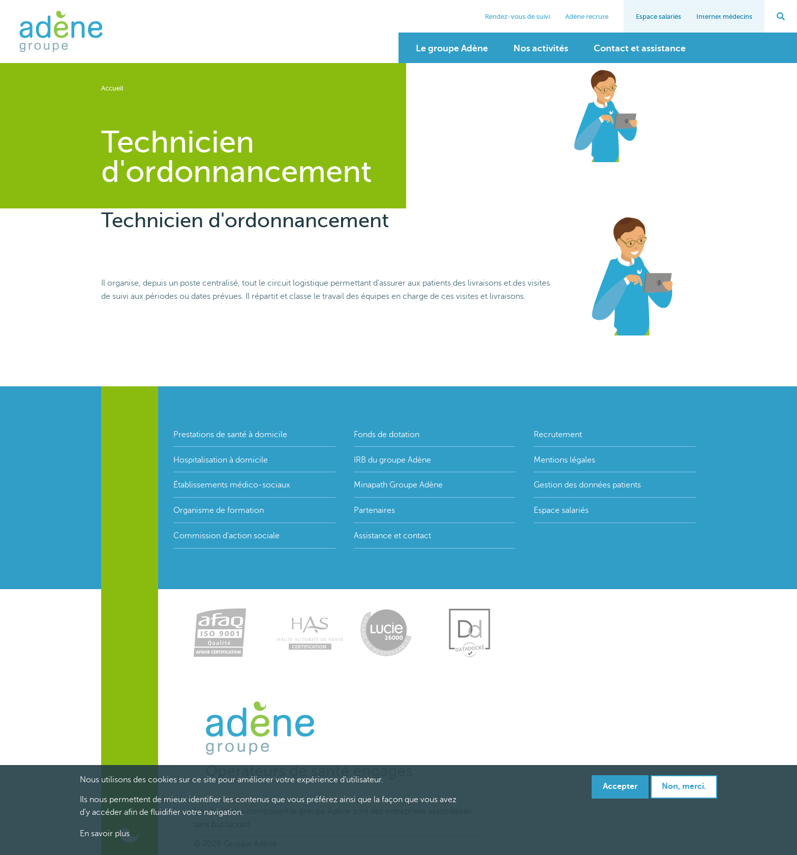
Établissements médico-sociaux (231, 485)
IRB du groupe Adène (392, 460)
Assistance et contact (392, 535)
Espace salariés (658, 16)
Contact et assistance (640, 48)
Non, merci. (684, 786)
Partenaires (374, 510)
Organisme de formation (218, 510)
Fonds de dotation (386, 434)
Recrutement (558, 434)
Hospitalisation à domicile (220, 460)
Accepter (620, 786)
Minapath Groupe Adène (398, 485)
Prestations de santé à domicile (230, 434)
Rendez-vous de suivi (517, 16)
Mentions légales (564, 460)
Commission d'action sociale (226, 535)
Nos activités (540, 48)
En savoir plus (105, 834)
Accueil (112, 88)
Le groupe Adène (452, 48)
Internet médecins (724, 16)
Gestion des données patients (587, 485)
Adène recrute (586, 16)
